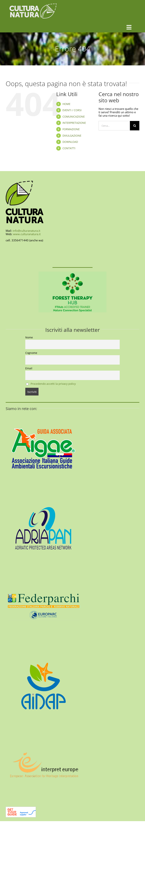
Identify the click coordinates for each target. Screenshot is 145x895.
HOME (66, 104)
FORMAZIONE (71, 129)
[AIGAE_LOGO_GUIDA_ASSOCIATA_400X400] (43, 412)
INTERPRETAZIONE (74, 123)
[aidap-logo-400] (43, 650)
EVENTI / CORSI (72, 110)
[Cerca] (134, 125)
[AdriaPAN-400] (43, 491)
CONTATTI (68, 148)
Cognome (31, 353)
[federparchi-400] (43, 570)
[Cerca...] (114, 125)
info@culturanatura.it (26, 231)
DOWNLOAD (70, 142)
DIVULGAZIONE (71, 135)
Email (28, 368)
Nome (29, 337)
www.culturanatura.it (27, 234)
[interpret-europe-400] (43, 729)
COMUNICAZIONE (73, 116)
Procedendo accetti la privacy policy (53, 384)
